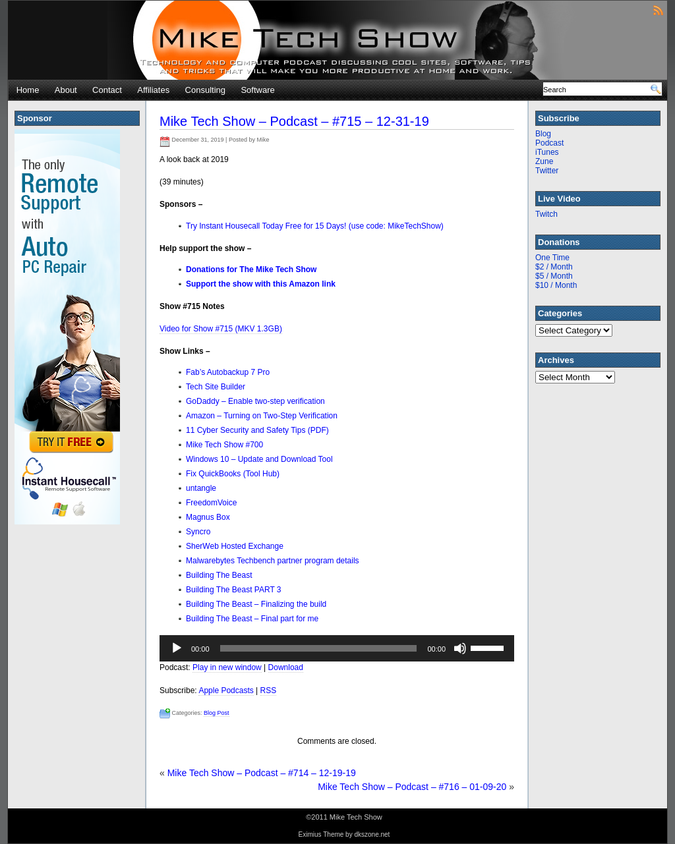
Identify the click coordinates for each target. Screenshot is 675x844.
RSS (268, 690)
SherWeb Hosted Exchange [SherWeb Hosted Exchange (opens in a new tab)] (234, 546)
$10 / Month (556, 285)
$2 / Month (554, 266)
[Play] (176, 648)
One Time (552, 257)
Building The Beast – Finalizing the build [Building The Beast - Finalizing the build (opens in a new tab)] (256, 604)
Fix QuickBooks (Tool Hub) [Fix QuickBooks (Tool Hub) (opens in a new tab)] (232, 473)
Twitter (546, 170)
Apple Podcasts (225, 690)
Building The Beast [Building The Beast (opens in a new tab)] (219, 575)
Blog (543, 133)
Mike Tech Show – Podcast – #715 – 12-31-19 (294, 121)
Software (257, 90)
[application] (337, 648)
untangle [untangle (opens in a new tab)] (201, 488)
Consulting (205, 90)
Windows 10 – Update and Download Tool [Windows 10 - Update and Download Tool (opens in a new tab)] (259, 459)
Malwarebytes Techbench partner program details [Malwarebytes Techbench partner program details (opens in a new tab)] (272, 560)
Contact (107, 90)
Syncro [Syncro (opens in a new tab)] (198, 531)
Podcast (549, 143)
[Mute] (460, 648)
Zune (544, 161)
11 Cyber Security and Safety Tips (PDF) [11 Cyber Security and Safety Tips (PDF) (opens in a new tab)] (257, 430)
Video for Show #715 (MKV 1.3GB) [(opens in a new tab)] (221, 328)
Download (285, 667)
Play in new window (227, 667)
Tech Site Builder (215, 386)
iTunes (547, 152)
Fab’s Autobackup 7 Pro (228, 372)
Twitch (546, 214)
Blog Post (216, 713)
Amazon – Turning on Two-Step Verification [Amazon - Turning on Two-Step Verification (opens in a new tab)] (262, 415)
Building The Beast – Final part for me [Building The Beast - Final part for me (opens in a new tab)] (252, 618)
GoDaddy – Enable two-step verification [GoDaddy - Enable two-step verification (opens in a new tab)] (255, 401)
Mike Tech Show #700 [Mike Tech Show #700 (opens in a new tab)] (224, 444)
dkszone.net (372, 834)
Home (28, 90)
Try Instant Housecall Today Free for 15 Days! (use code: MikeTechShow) (315, 226)
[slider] (318, 648)
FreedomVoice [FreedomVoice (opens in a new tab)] (211, 502)
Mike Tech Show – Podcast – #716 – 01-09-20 (412, 786)
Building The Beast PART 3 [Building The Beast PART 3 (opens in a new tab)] (233, 589)
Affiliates (153, 90)
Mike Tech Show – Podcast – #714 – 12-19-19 (261, 773)
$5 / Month (554, 276)
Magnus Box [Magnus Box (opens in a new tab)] (208, 517)
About (66, 90)
